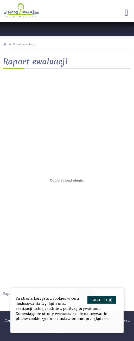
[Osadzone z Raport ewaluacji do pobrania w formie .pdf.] (67, 180)
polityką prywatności (82, 308)
